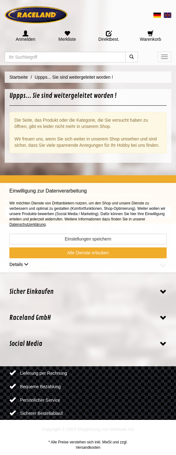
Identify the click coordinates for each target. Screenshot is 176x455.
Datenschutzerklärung (27, 224)
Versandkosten (88, 447)
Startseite (18, 77)
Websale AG (122, 429)
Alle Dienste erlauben (88, 252)
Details (18, 264)
